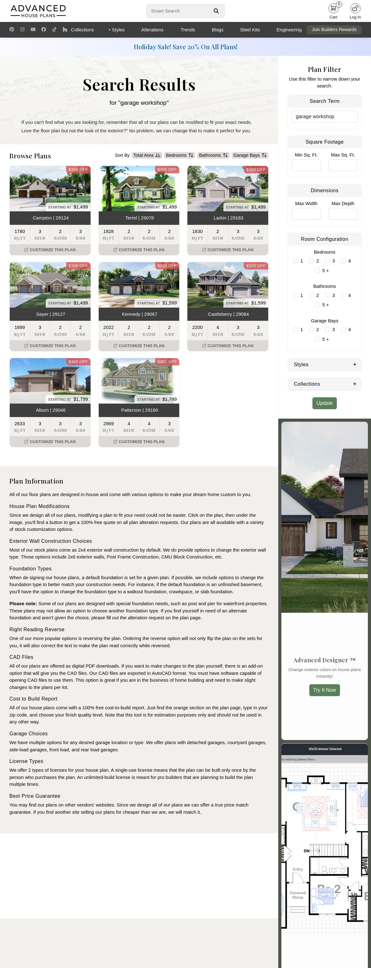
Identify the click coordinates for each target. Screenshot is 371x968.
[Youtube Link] (33, 29)
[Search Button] (216, 11)
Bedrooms (180, 155)
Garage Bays (250, 155)
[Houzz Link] (65, 29)
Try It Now (324, 690)
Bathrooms (213, 155)
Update (324, 403)
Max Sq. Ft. (343, 154)
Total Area (146, 155)
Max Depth (343, 203)
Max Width (306, 203)
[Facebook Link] (43, 29)
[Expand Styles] (354, 364)
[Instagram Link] (22, 29)
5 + (325, 270)
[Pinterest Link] (11, 29)
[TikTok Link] (54, 29)
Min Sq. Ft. (306, 154)
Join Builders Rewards (334, 29)
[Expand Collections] (354, 383)
